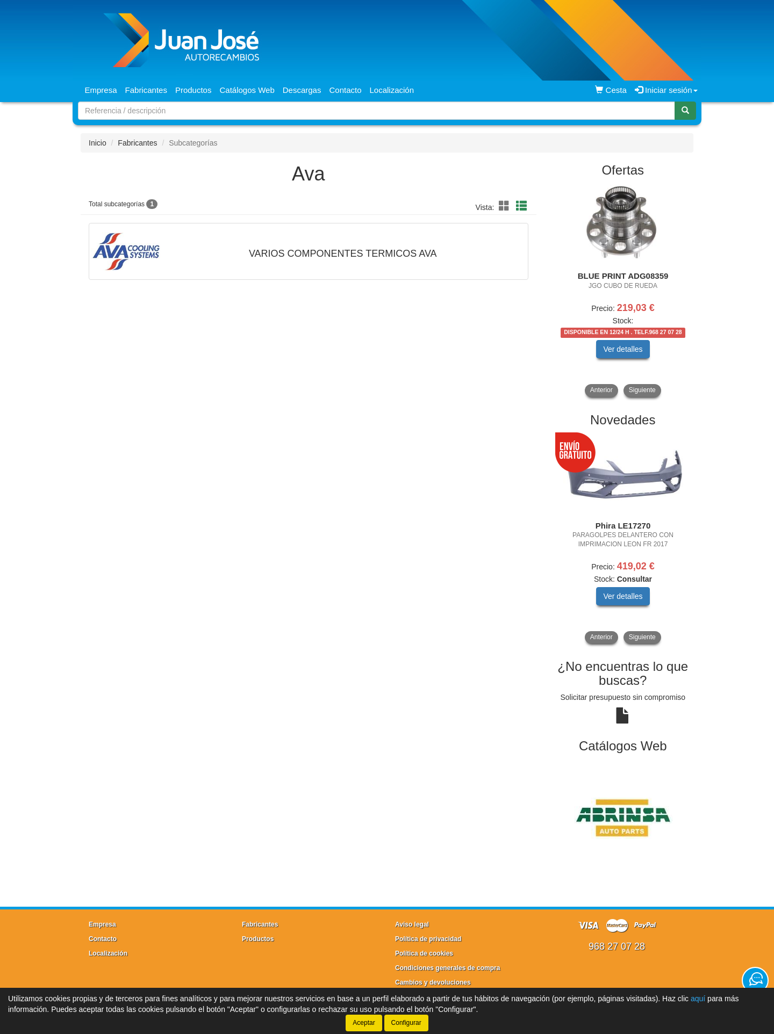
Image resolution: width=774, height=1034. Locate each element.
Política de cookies (424, 953)
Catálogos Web (246, 90)
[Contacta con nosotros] (755, 980)
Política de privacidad (428, 939)
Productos (193, 90)
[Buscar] (685, 111)
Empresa (101, 90)
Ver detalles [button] (622, 349)
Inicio (97, 143)
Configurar (406, 1022)
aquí (698, 998)
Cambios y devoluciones (433, 982)
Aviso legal (412, 924)
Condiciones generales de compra (447, 968)
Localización (392, 90)
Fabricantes (146, 90)
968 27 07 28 (617, 946)
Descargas (302, 90)
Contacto (345, 90)
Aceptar (364, 1022)
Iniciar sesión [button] (666, 90)
